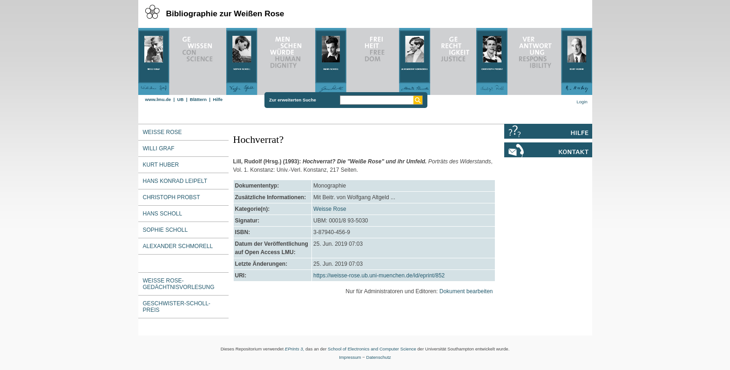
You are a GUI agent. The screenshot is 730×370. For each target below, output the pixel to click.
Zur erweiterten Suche (292, 99)
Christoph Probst (171, 197)
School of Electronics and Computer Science (372, 348)
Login (581, 101)
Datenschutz (378, 357)
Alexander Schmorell (178, 246)
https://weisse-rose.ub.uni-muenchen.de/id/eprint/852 (379, 275)
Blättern (198, 99)
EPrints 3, (294, 348)
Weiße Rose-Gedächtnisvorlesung (179, 283)
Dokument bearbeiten (466, 291)
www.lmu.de (158, 99)
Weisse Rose (329, 209)
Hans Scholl (162, 213)
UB (180, 99)
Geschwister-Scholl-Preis (176, 306)
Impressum (350, 357)
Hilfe (218, 99)
